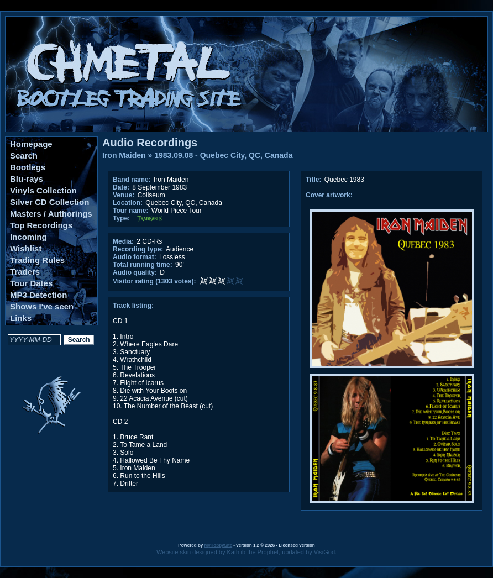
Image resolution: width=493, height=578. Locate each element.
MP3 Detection (38, 294)
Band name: (132, 179)
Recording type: (138, 249)
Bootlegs (27, 167)
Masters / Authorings (51, 213)
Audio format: (134, 257)
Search (24, 155)
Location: (128, 203)
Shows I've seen (42, 306)
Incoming (28, 236)
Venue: (123, 195)
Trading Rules (37, 260)
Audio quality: (135, 272)
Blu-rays (26, 178)
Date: (121, 187)
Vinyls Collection (43, 190)
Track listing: (133, 305)
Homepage (31, 144)
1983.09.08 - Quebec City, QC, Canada (223, 155)
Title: (314, 179)
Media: (123, 241)
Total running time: (142, 265)
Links (21, 318)
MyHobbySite (218, 545)
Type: (121, 218)
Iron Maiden (124, 155)
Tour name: (130, 210)
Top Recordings (41, 225)
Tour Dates (31, 283)
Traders (25, 271)
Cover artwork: (329, 195)
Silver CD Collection (49, 202)
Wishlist (25, 248)
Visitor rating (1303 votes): (154, 281)
